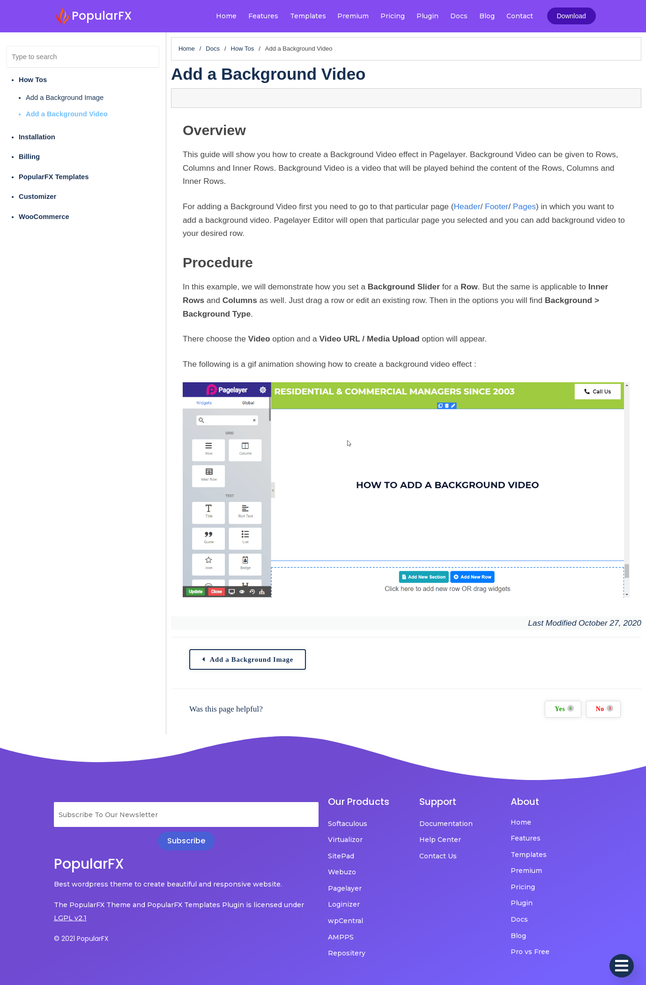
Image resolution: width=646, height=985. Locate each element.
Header (467, 206)
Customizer (37, 196)
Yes (564, 708)
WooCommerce (44, 216)
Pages (524, 206)
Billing (29, 156)
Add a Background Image (65, 97)
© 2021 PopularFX (81, 938)
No (604, 708)
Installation (37, 137)
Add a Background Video (67, 114)
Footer (496, 206)
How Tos (33, 79)
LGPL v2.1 (70, 918)
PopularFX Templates (54, 177)
